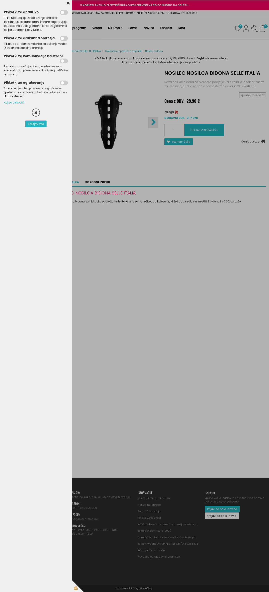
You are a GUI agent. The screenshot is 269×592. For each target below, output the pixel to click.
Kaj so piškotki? (14, 103)
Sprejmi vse (36, 124)
